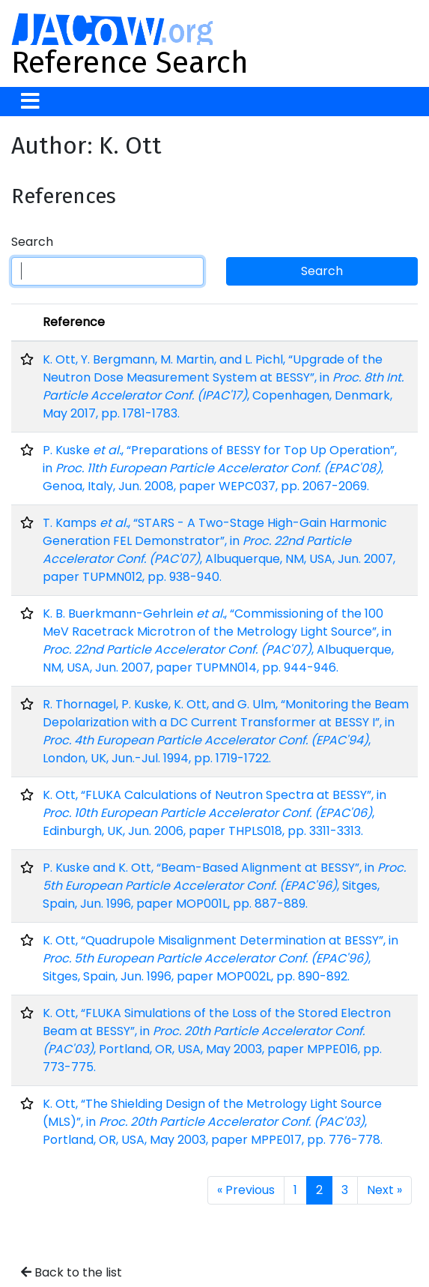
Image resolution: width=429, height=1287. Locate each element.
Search (32, 241)
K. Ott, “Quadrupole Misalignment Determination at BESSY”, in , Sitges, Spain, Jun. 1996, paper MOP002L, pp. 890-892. (220, 958)
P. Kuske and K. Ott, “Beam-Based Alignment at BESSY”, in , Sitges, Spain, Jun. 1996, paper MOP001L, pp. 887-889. (224, 885)
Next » (384, 1190)
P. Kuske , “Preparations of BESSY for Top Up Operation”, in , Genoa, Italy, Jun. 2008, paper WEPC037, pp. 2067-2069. (220, 468)
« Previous (246, 1190)
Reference (74, 322)
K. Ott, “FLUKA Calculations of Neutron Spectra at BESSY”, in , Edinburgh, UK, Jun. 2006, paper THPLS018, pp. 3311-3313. (214, 813)
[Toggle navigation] (30, 101)
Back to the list (71, 1272)
